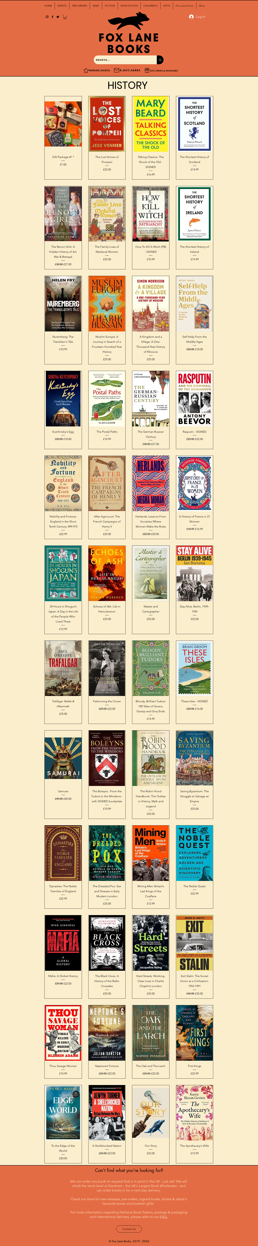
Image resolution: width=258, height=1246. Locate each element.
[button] (62, 5)
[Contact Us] (129, 1229)
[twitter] (58, 17)
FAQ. (164, 1217)
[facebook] (52, 17)
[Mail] (116, 70)
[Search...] (122, 59)
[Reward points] (86, 70)
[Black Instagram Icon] (47, 17)
